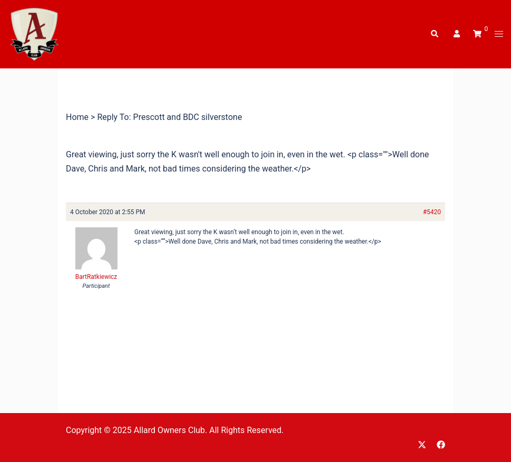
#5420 (432, 212)
